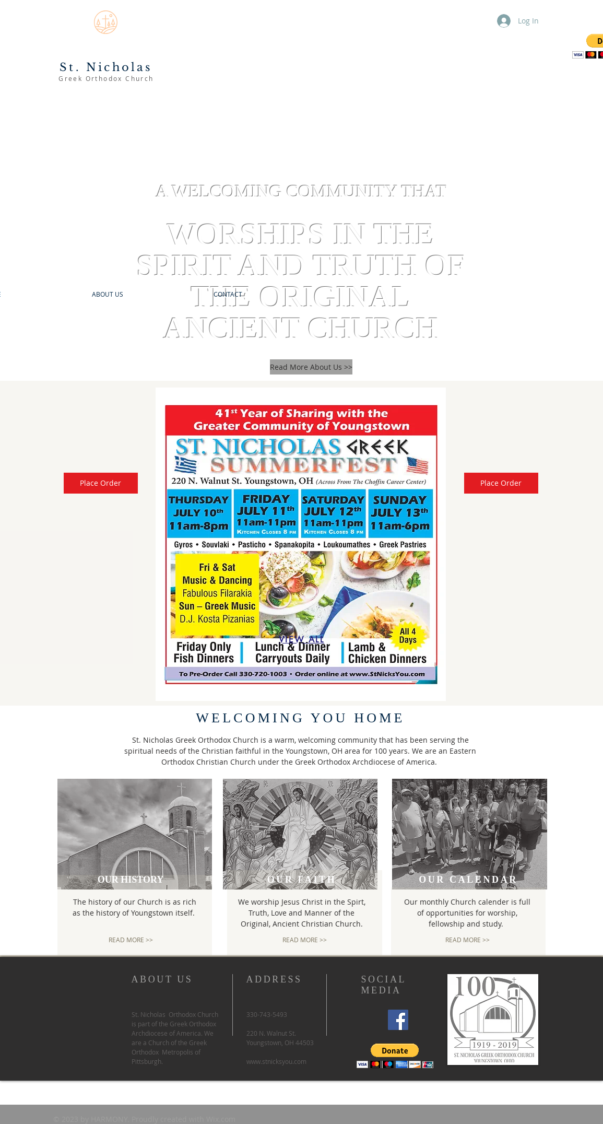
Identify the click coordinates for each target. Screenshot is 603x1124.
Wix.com (220, 1119)
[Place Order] (101, 483)
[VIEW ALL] (302, 639)
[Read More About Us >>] (311, 366)
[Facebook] (398, 1020)
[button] (395, 1056)
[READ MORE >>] (130, 940)
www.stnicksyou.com (276, 1061)
